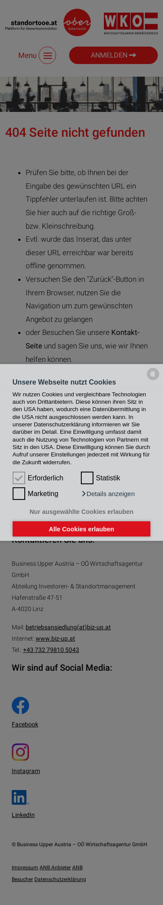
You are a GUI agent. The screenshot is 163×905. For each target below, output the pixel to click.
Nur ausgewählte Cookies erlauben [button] (81, 511)
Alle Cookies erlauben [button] (81, 528)
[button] (108, 493)
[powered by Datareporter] (153, 379)
